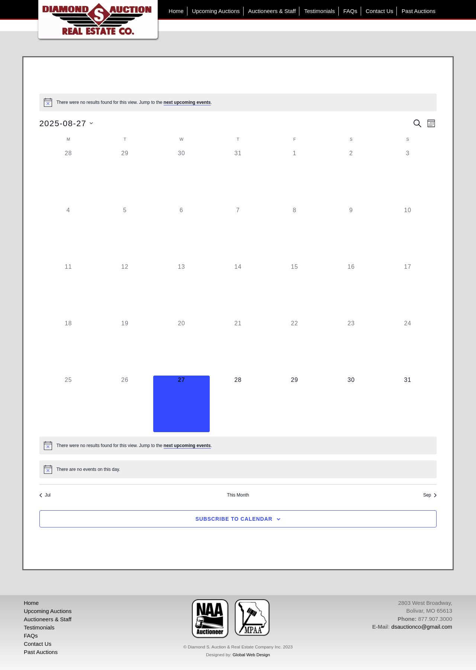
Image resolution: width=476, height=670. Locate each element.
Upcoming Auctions (215, 11)
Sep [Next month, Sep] (430, 495)
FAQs (350, 11)
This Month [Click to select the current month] (238, 495)
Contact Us (379, 11)
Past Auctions (418, 11)
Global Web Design (251, 654)
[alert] (238, 102)
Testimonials (319, 11)
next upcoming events (187, 102)
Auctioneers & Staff (272, 11)
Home (176, 11)
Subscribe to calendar (234, 519)
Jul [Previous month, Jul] (45, 495)
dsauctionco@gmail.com (421, 626)
